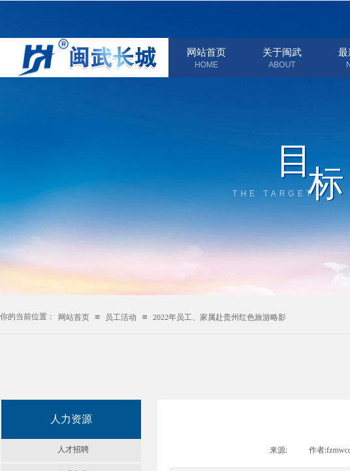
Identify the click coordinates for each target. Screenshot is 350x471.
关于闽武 (282, 52)
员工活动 (120, 317)
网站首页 (206, 52)
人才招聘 (73, 449)
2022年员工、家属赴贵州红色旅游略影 (219, 317)
